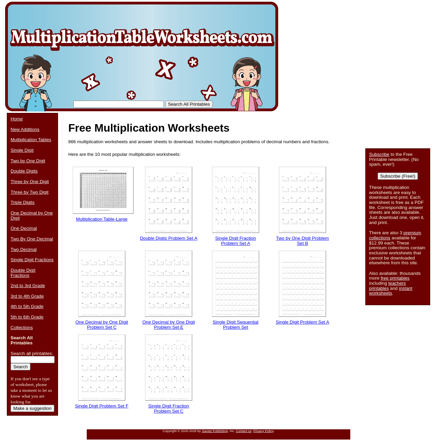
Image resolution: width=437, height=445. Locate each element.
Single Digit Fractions (32, 259)
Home (17, 118)
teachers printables (387, 286)
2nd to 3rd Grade (28, 285)
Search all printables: (32, 353)
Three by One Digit (30, 181)
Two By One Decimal (32, 238)
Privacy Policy (263, 431)
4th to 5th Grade (27, 306)
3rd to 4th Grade (27, 296)
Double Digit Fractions (23, 273)
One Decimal (24, 228)
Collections (22, 327)
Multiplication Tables (31, 139)
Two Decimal (24, 249)
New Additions (25, 129)
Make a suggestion (32, 408)
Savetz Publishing (215, 431)
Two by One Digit (28, 160)
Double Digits (24, 171)
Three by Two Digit (29, 192)
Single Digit (22, 150)
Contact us (244, 431)
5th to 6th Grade (27, 317)
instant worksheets (390, 291)
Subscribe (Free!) (397, 176)
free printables (395, 278)
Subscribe (379, 154)
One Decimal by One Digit (32, 215)
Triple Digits (22, 202)
